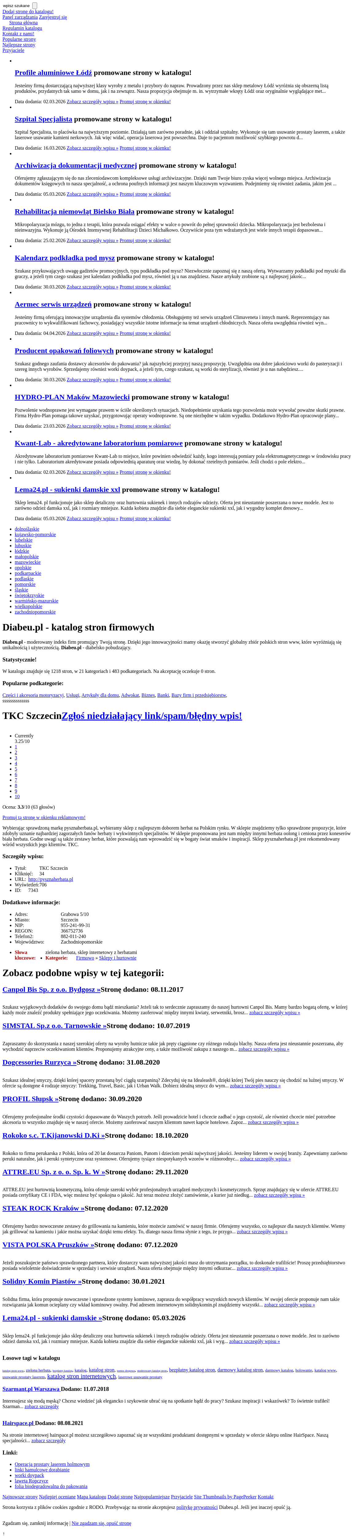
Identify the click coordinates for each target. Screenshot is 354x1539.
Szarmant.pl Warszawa (31, 1389)
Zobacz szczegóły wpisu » (92, 101)
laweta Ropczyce (31, 1480)
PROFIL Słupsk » (30, 1099)
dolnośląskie (27, 529)
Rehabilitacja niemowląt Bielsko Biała (74, 211)
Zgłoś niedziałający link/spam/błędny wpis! (152, 715)
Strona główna (23, 22)
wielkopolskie (28, 606)
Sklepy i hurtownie (118, 957)
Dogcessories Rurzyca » (39, 1062)
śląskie (21, 589)
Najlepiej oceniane (57, 1496)
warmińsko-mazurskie (36, 600)
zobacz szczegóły (42, 1406)
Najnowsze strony (20, 1496)
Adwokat (130, 695)
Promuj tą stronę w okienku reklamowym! (44, 817)
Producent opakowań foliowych (64, 351)
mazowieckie (28, 562)
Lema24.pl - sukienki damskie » (52, 1318)
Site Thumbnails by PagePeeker (225, 1496)
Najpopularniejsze (151, 1496)
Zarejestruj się (53, 17)
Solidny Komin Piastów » (42, 1281)
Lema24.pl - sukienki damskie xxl (67, 489)
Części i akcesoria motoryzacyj (33, 695)
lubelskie (24, 540)
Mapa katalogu (92, 1496)
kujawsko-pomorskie (35, 534)
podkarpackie (28, 573)
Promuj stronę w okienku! (145, 101)
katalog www (325, 1370)
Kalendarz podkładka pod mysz (65, 258)
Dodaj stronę (120, 1496)
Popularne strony (19, 39)
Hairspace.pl (18, 1423)
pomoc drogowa (126, 1370)
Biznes (148, 695)
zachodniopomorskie (35, 611)
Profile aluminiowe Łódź (53, 73)
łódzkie (22, 551)
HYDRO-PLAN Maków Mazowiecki (72, 397)
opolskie (23, 567)
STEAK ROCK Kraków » (43, 1208)
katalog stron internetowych (81, 1376)
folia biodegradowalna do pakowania (51, 1486)
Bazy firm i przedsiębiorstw (199, 695)
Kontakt (266, 1496)
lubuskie (23, 545)
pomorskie (25, 584)
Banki (163, 695)
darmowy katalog (279, 1370)
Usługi (72, 695)
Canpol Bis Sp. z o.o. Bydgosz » (51, 989)
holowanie (303, 1370)
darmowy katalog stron (240, 1369)
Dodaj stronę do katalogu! (28, 11)
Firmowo (85, 957)
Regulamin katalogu (22, 28)
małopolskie (27, 556)
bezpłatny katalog (62, 1370)
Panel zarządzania (20, 17)
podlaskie (24, 578)
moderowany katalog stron (152, 1370)
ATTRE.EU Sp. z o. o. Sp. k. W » (53, 1172)
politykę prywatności (197, 1507)
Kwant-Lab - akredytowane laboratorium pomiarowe (99, 443)
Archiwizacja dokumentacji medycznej (76, 165)
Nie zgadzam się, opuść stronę (101, 1523)
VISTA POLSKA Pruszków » (48, 1245)
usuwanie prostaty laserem (23, 1377)
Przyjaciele (13, 50)
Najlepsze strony (18, 44)
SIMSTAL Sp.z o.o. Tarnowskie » (54, 1026)
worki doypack (29, 1475)
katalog (80, 1370)
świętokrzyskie (29, 595)
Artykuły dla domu (100, 695)
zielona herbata (38, 1370)
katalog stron (102, 1369)
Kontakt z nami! (18, 33)
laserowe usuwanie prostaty (140, 1377)
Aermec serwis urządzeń (53, 304)
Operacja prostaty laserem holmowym (52, 1464)
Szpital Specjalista (43, 119)
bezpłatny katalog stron (192, 1369)
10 (17, 796)
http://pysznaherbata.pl (50, 879)
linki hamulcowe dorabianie (42, 1469)
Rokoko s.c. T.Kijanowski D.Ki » (53, 1135)
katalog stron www (13, 1370)
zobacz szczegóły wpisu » (274, 1012)
